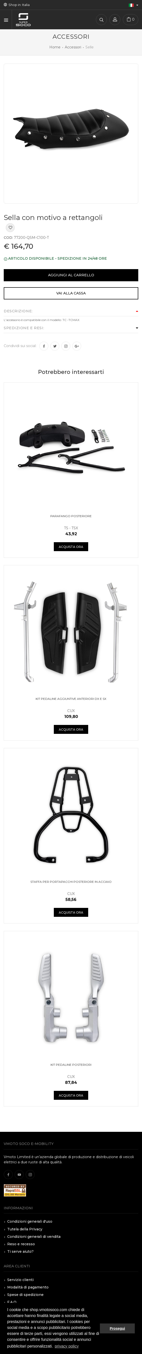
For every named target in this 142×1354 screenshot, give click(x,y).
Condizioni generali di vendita (34, 1236)
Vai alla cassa (71, 293)
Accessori (73, 47)
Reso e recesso (21, 1244)
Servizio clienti (20, 1280)
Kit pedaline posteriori (71, 1065)
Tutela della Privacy (24, 1229)
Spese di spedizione (25, 1294)
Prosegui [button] (117, 1328)
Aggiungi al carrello (71, 275)
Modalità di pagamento (28, 1287)
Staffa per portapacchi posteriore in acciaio (71, 882)
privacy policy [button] (67, 1346)
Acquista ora (71, 547)
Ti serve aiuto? (20, 1251)
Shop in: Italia (17, 5)
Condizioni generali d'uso (29, 1221)
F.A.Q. (12, 1302)
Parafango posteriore (71, 516)
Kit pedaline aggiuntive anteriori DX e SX (71, 699)
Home (55, 47)
